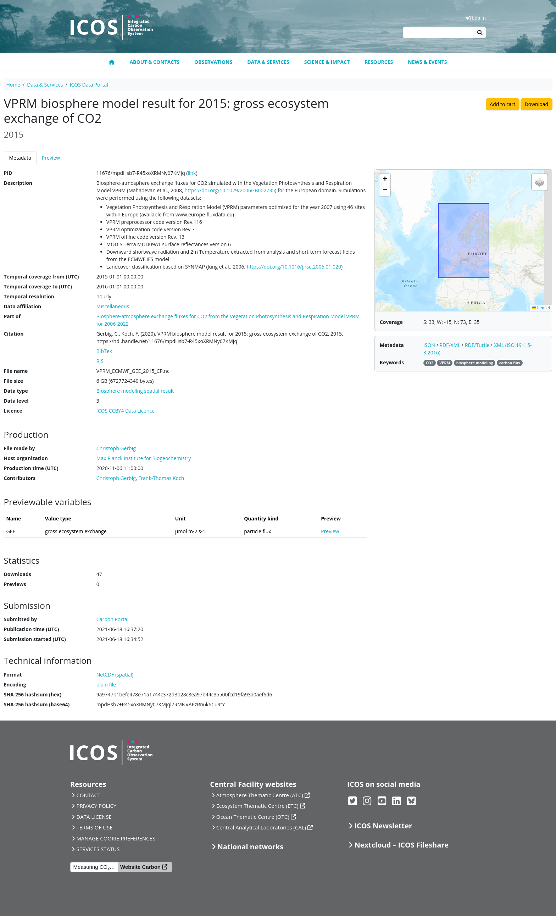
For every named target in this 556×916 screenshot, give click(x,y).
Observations (213, 62)
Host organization (26, 458)
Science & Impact (327, 62)
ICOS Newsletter (383, 826)
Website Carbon (140, 867)
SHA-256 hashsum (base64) (37, 704)
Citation (14, 333)
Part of (12, 316)
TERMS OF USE (94, 827)
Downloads (17, 574)
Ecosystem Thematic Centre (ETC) (257, 805)
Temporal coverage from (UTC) (41, 276)
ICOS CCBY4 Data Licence (125, 410)
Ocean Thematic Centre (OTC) (252, 816)
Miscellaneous (112, 306)
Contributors (20, 478)
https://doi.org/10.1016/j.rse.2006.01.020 (294, 266)
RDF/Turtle (478, 345)
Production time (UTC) (31, 468)
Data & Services (268, 62)
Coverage (391, 322)
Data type (16, 390)
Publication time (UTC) (31, 629)
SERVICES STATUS (97, 848)
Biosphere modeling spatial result (135, 390)
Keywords (392, 362)
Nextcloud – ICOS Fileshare (401, 845)
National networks (250, 846)
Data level (16, 400)
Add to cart (502, 104)
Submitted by (20, 619)
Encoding (15, 684)
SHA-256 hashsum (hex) (33, 694)
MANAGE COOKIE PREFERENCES (115, 838)
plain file (106, 684)
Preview (51, 157)
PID (8, 173)
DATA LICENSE (94, 816)
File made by (19, 448)
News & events (427, 62)
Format (13, 674)
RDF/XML (450, 345)
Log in (476, 18)
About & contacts (154, 62)
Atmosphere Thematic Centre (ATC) (259, 795)
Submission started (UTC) (35, 639)
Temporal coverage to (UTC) (38, 286)
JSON (430, 345)
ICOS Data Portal (89, 84)
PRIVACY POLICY (96, 805)
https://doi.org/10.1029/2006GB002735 (229, 190)
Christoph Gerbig (116, 478)
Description (18, 183)
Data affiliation (22, 306)
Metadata (20, 157)
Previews (15, 584)
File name (16, 371)
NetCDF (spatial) (114, 674)
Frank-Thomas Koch (161, 478)
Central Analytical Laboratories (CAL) (261, 827)
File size (13, 380)
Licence (13, 410)
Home (13, 84)
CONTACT (88, 795)
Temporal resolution (29, 296)
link (192, 173)
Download (536, 104)
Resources (379, 62)
